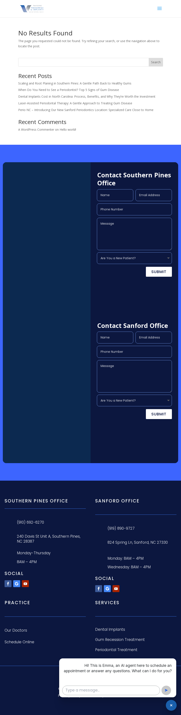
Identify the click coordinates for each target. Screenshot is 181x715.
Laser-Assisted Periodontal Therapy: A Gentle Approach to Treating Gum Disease (75, 103)
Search (156, 62)
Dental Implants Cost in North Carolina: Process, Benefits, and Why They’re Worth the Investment (86, 96)
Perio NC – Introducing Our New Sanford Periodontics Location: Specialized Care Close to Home (85, 110)
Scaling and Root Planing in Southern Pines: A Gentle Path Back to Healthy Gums (74, 83)
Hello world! (68, 129)
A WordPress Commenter (36, 129)
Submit (158, 271)
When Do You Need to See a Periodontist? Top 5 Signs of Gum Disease (68, 90)
